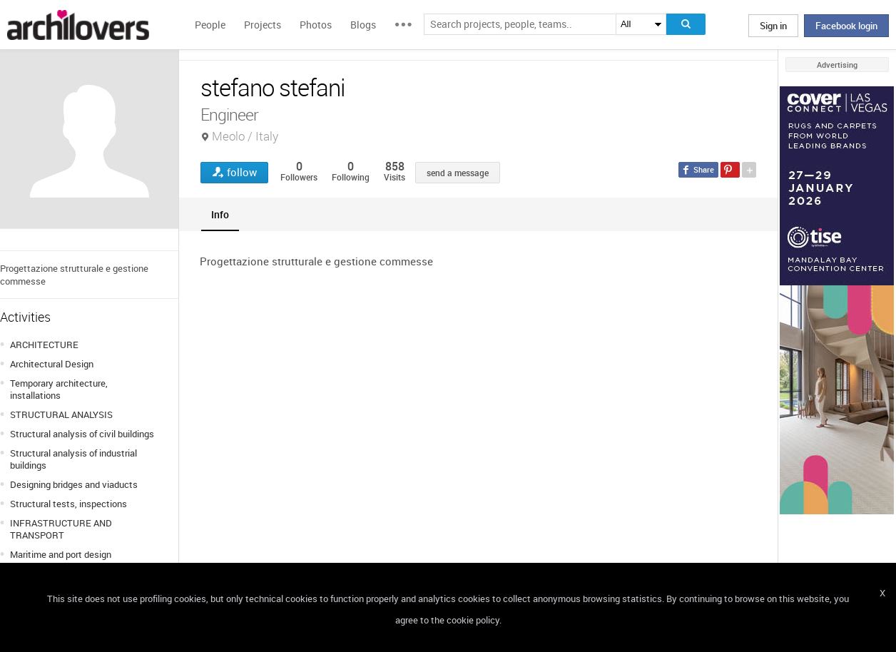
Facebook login (846, 25)
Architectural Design (51, 363)
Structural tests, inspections (68, 503)
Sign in (773, 25)
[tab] (220, 214)
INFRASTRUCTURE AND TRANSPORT (61, 528)
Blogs (363, 24)
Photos (316, 24)
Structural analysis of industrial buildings (73, 459)
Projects (262, 24)
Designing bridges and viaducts (74, 484)
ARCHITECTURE (44, 344)
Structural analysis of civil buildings (82, 433)
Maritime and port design (60, 554)
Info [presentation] (220, 214)
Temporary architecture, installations (59, 389)
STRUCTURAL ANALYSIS (61, 414)
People (210, 24)
